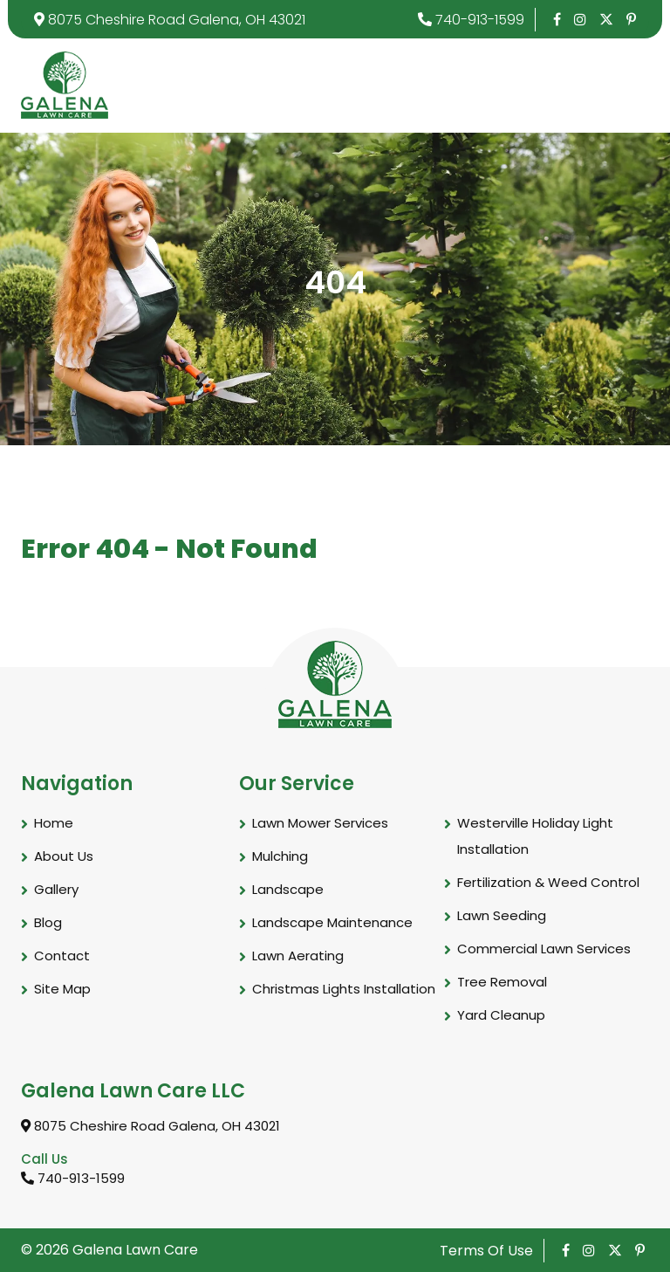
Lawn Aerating (298, 955)
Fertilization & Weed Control (548, 882)
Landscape (288, 889)
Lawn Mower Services (320, 823)
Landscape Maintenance (332, 922)
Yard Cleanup (501, 1015)
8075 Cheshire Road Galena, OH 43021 (169, 20)
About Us (63, 856)
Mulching (280, 856)
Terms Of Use (486, 1251)
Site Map (62, 989)
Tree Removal (502, 982)
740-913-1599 (471, 20)
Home (53, 823)
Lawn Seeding (501, 915)
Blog (48, 922)
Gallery (56, 889)
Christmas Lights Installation (343, 989)
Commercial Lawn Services (544, 948)
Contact (62, 955)
